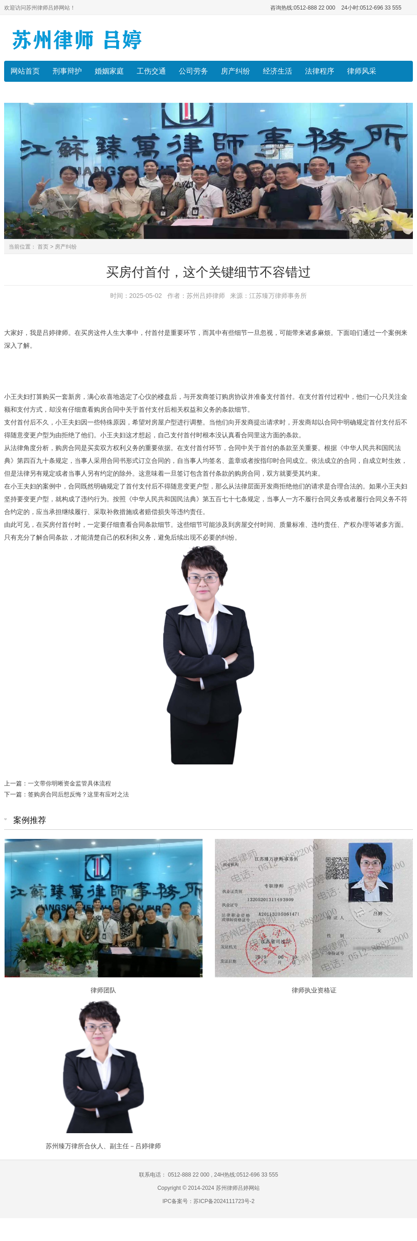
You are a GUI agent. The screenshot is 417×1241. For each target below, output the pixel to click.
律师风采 (361, 71)
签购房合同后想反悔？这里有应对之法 (78, 794)
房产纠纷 (235, 71)
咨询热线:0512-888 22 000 (302, 8)
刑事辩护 (67, 71)
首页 (42, 247)
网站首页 (25, 71)
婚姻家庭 (109, 71)
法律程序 (319, 71)
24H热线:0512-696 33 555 (245, 1175)
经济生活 (277, 71)
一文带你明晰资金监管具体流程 (69, 783)
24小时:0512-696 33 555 (370, 8)
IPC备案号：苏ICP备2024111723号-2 (208, 1201)
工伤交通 (151, 71)
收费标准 (25, 92)
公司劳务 (193, 71)
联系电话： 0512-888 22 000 (175, 1175)
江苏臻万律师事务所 (278, 295)
